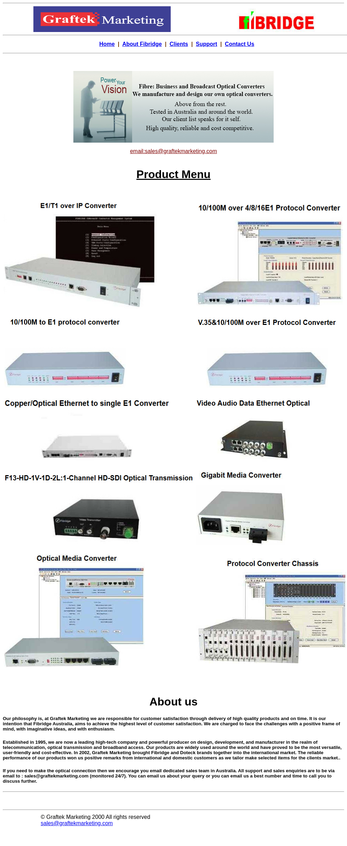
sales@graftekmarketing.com (77, 823)
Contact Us (239, 44)
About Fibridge (142, 44)
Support (206, 44)
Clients (179, 44)
